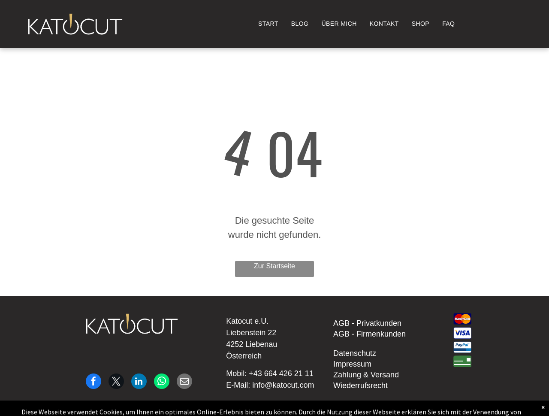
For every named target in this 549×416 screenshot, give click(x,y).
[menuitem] (268, 23)
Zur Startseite (274, 266)
